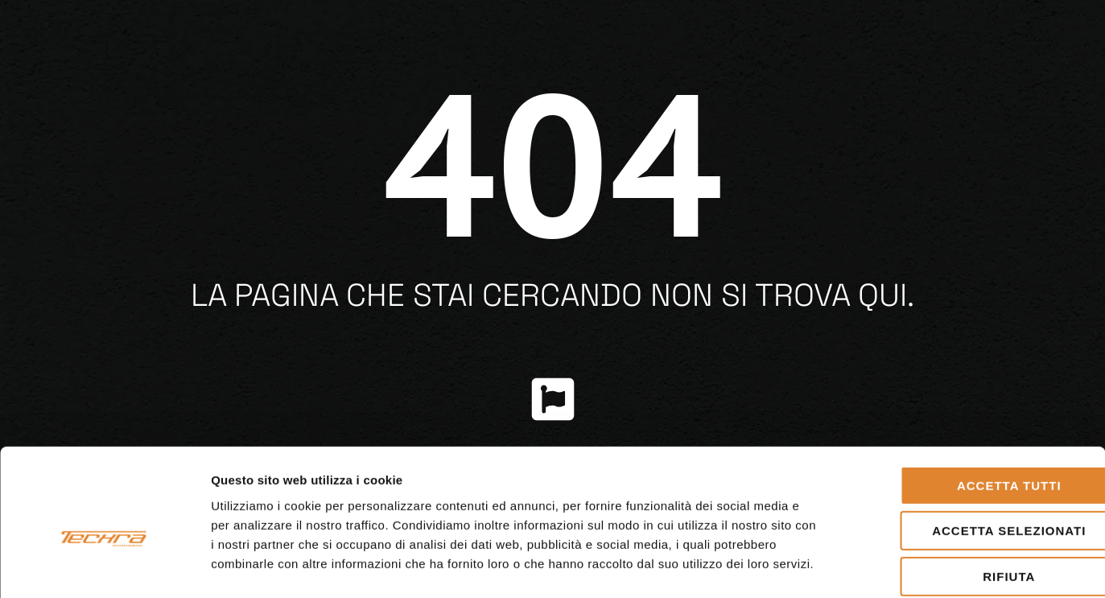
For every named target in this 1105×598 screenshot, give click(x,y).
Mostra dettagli (846, 566)
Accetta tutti (970, 405)
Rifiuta (970, 496)
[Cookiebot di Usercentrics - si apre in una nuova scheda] (104, 567)
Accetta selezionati (970, 451)
